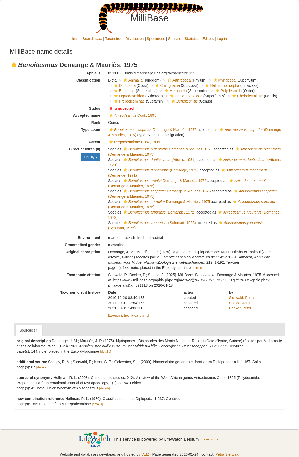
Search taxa (92, 39)
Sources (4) (28, 330)
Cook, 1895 (132, 115)
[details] (197, 268)
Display (90, 157)
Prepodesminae (129, 101)
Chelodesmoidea (185, 96)
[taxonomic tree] (119, 315)
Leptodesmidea (128, 96)
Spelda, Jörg (239, 303)
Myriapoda (224, 80)
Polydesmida (228, 91)
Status (94, 108)
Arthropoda (178, 80)
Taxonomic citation (83, 275)
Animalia (132, 80)
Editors (208, 39)
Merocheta (175, 91)
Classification (88, 80)
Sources (174, 39)
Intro (75, 39)
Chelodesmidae (247, 96)
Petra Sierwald (227, 454)
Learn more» (211, 439)
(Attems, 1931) (159, 160)
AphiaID (93, 73)
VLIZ (145, 454)
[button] (14, 65)
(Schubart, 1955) (159, 223)
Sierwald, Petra (241, 298)
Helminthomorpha (221, 85)
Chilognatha (167, 85)
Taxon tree (113, 39)
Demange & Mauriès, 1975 (152, 130)
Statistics (192, 39)
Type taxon (90, 130)
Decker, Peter (240, 308)
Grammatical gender (82, 245)
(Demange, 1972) (160, 170)
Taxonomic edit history (80, 292)
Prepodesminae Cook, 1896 (134, 142)
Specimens (156, 39)
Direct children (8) (84, 149)
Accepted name (86, 115)
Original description (83, 252)
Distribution (134, 39)
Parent (94, 142)
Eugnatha (124, 91)
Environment (89, 238)
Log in (222, 39)
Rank (95, 122)
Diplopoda (124, 85)
